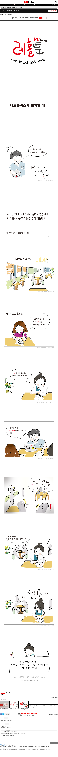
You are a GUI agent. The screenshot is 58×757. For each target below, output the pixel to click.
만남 (24, 4)
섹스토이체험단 (24, 742)
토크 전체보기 (4, 7)
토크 (15, 4)
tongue (4, 735)
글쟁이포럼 (29, 742)
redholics (5, 745)
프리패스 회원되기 (52, 10)
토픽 (34, 4)
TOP (4, 744)
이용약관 (5, 742)
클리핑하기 (51, 714)
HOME (1, 744)
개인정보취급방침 (11, 742)
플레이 (53, 4)
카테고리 (20, 7)
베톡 (5, 4)
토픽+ (44, 4)
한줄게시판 (9, 7)
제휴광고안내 (17, 742)
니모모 (3, 717)
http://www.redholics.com (10, 695)
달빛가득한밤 (4, 731)
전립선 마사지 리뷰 (53, 705)
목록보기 (56, 714)
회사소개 (1, 742)
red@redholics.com (22, 748)
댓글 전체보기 (15, 7)
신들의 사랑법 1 (43, 705)
